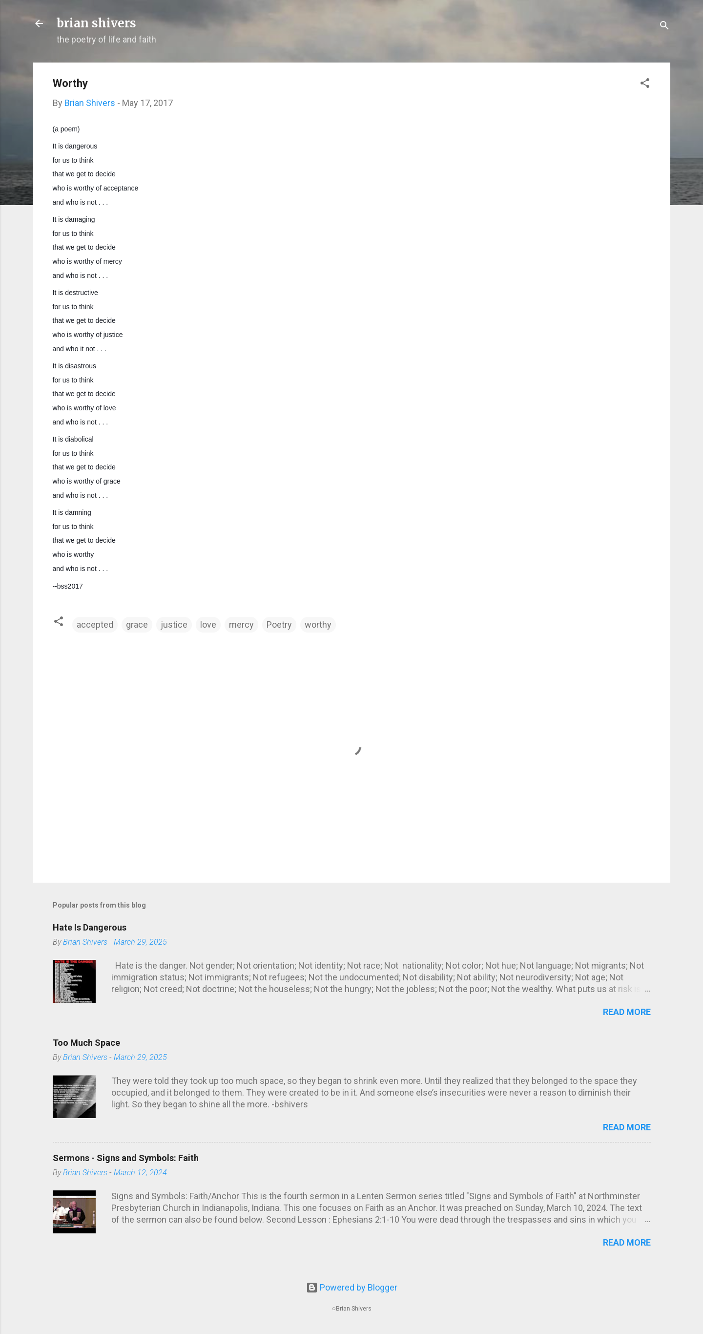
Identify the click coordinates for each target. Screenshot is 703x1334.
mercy (241, 624)
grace (137, 624)
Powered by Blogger (351, 1287)
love (208, 624)
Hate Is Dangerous (89, 927)
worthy (318, 624)
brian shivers (96, 23)
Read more (627, 1012)
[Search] (664, 27)
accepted (95, 624)
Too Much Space (86, 1043)
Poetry (279, 624)
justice (174, 624)
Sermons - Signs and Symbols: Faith (126, 1158)
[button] (645, 84)
